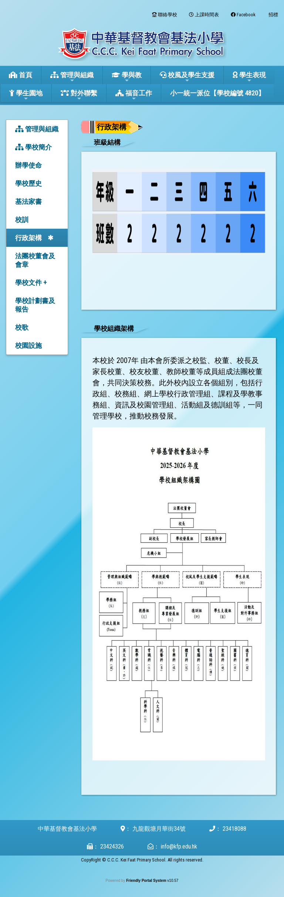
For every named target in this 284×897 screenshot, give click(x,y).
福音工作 (133, 95)
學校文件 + (31, 282)
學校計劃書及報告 (35, 305)
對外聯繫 (79, 95)
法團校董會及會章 (35, 260)
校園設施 (28, 345)
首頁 (20, 75)
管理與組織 (72, 77)
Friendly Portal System (146, 880)
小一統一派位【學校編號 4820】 (217, 93)
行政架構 (28, 238)
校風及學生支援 (187, 77)
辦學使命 (28, 165)
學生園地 (26, 95)
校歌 (21, 327)
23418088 (234, 828)
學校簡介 (33, 147)
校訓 (21, 220)
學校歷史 (28, 183)
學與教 (127, 77)
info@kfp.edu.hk (179, 846)
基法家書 (28, 201)
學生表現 (249, 77)
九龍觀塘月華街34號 (159, 828)
